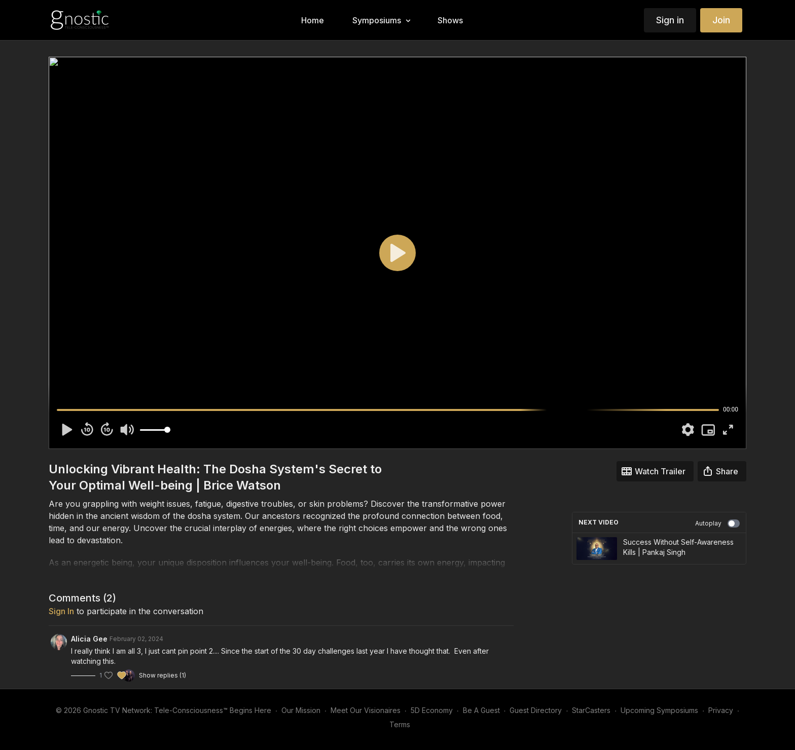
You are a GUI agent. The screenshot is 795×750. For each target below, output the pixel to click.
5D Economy (432, 710)
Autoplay (717, 523)
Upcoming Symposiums (659, 710)
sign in (61, 611)
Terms (399, 724)
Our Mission (300, 710)
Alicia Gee (89, 638)
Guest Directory (536, 710)
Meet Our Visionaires (366, 710)
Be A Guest (481, 710)
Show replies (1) (162, 675)
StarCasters (591, 710)
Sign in (670, 20)
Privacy (720, 710)
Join (721, 20)
